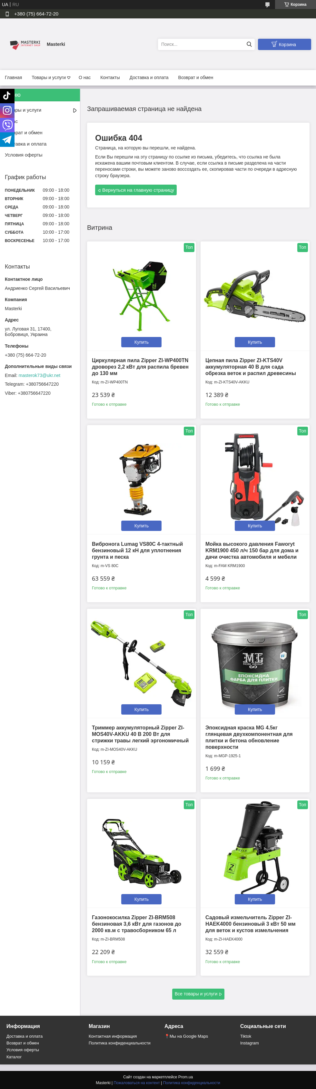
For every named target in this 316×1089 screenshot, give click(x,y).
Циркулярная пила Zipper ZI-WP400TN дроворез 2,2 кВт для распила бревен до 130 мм (140, 367)
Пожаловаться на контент (137, 1083)
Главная (13, 77)
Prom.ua (185, 1077)
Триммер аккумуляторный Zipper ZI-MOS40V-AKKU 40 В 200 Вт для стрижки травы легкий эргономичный (140, 734)
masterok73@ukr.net (39, 375)
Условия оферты (24, 155)
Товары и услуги (49, 77)
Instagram (249, 1043)
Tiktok (245, 1036)
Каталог (14, 1056)
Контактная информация (113, 1036)
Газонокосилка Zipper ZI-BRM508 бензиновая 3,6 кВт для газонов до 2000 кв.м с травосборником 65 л (136, 924)
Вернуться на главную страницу (138, 190)
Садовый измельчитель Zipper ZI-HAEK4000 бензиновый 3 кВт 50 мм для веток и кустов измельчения (250, 924)
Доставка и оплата (149, 77)
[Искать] (249, 44)
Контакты (110, 77)
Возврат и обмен (195, 77)
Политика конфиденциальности (120, 1043)
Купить (141, 342)
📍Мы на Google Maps (186, 1036)
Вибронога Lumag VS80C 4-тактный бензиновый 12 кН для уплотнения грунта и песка (137, 550)
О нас (85, 77)
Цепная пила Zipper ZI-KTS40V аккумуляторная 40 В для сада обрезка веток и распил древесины (250, 367)
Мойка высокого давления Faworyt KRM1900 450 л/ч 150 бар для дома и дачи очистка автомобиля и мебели (252, 550)
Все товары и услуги (196, 993)
